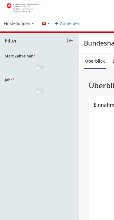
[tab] (95, 61)
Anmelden (67, 23)
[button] (19, 21)
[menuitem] (19, 24)
